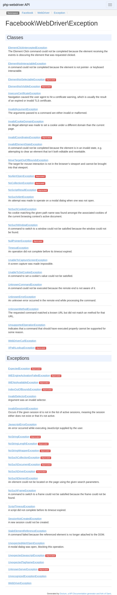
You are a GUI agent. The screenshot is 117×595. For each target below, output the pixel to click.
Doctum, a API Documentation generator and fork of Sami (85, 593)
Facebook (27, 12)
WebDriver (43, 12)
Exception (59, 12)
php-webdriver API (16, 5)
